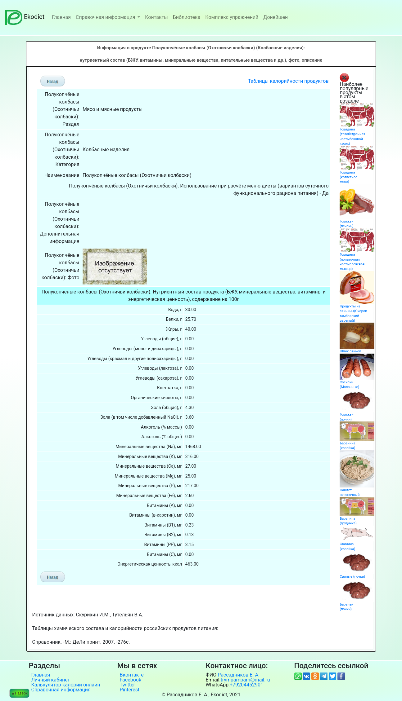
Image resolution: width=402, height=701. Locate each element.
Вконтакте (132, 674)
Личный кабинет (50, 679)
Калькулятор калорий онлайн (65, 684)
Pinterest (130, 689)
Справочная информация (106, 17)
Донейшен (275, 17)
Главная (61, 17)
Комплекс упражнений (231, 17)
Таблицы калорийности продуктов (288, 81)
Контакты (156, 17)
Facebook (130, 679)
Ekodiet (24, 16)
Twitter (127, 684)
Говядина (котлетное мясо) (348, 177)
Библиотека (187, 17)
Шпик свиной (350, 351)
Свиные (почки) (352, 577)
